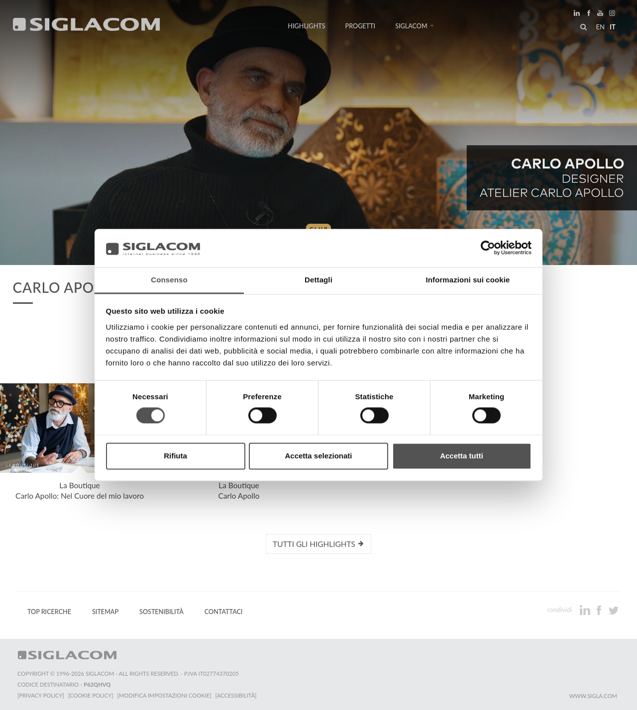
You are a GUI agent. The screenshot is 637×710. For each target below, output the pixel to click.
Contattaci (224, 612)
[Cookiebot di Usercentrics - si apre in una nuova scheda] (487, 248)
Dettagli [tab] (318, 279)
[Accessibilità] (236, 695)
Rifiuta (175, 455)
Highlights (306, 26)
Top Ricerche (49, 612)
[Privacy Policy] (40, 695)
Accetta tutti (461, 455)
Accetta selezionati (318, 455)
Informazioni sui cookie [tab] (468, 279)
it (613, 27)
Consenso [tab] (169, 279)
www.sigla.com (593, 696)
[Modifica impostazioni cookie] (164, 695)
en (600, 27)
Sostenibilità (161, 612)
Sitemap (105, 612)
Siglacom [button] (414, 26)
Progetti (360, 26)
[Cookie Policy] (90, 695)
